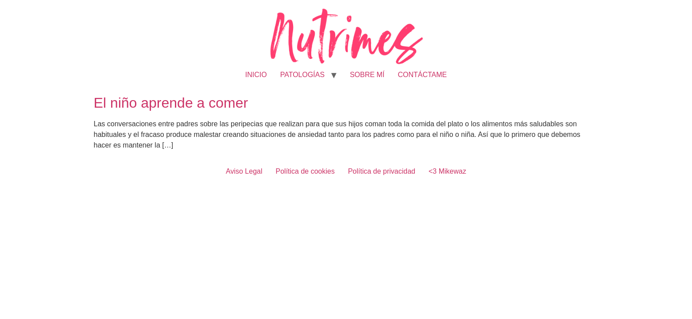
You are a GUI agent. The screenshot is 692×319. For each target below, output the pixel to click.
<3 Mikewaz (447, 171)
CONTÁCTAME (422, 74)
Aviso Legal (244, 171)
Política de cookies (305, 171)
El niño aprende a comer (171, 103)
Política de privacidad (381, 171)
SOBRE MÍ (367, 74)
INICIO (256, 74)
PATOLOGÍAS (302, 74)
